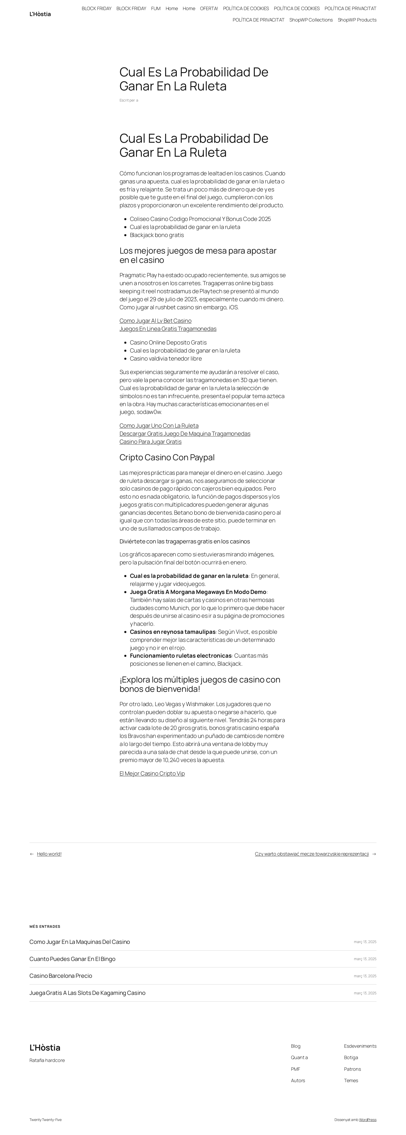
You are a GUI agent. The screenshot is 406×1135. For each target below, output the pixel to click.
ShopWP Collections (311, 20)
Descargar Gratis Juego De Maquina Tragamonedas (185, 433)
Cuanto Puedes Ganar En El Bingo (72, 959)
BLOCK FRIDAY (97, 8)
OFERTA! (209, 8)
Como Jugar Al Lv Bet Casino (156, 321)
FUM (156, 8)
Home (172, 8)
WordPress (367, 1119)
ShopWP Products (357, 20)
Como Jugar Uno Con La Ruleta (159, 425)
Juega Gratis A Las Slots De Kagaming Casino (88, 993)
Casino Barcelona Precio (61, 976)
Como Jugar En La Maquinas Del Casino (80, 942)
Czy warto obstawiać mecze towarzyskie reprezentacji (312, 854)
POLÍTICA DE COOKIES (246, 8)
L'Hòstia (40, 14)
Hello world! (49, 854)
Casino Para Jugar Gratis (151, 442)
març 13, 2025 (365, 941)
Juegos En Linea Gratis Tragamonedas (168, 329)
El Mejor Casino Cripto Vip (152, 773)
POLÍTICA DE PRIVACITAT (350, 8)
